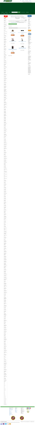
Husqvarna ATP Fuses (5, 28)
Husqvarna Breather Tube (5, 62)
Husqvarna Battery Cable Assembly (5, 39)
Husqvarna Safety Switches (5, 292)
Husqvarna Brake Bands (5, 60)
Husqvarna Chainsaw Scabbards (5, 118)
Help (9, 410)
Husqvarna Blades (5, 53)
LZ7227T (5, 397)
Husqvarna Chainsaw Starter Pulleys (5, 122)
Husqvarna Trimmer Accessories (5, 348)
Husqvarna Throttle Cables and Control (5, 339)
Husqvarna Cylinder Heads (5, 144)
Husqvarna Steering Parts (5, 331)
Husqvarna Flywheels (5, 166)
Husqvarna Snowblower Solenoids (5, 301)
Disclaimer (16, 411)
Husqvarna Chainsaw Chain (5, 100)
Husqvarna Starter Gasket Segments (5, 325)
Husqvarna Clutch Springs (5, 128)
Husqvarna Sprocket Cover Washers (5, 321)
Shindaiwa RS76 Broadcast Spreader (12, 41)
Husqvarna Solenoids (5, 307)
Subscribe (4, 13)
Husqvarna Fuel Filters (5, 169)
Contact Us (30, 0)
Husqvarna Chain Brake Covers (5, 80)
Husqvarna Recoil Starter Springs (5, 288)
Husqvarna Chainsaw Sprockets (5, 120)
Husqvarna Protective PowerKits (5, 271)
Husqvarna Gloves (5, 185)
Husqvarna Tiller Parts (5, 337)
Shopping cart (30, 1)
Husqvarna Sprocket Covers (5, 323)
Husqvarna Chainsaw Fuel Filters (5, 105)
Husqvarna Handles (5, 194)
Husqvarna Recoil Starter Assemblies (5, 283)
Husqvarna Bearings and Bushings (5, 49)
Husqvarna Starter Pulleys (5, 329)
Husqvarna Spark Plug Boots (5, 312)
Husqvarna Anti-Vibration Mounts (5, 26)
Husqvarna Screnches (5, 294)
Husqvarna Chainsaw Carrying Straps (5, 97)
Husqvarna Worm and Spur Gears (5, 376)
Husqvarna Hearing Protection (5, 200)
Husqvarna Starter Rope (5, 327)
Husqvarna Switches (5, 332)
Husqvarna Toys (5, 358)
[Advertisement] (17, 7)
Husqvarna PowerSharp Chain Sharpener (5, 267)
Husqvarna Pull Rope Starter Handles (5, 279)
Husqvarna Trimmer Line (5, 354)
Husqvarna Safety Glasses (5, 290)
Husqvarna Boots (5, 59)
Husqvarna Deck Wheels (5, 146)
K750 (4, 391)
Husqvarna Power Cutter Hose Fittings (5, 259)
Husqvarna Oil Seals (5, 235)
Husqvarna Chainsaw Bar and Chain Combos (5, 87)
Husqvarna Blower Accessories (5, 57)
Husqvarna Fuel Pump (5, 175)
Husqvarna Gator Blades (5, 184)
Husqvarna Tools (5, 356)
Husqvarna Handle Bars (5, 191)
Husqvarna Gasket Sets (5, 180)
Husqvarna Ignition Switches (5, 212)
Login (20, 0)
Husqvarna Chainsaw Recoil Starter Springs (5, 115)
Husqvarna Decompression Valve (5, 148)
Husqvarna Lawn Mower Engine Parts (5, 216)
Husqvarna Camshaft (5, 70)
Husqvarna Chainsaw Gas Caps (5, 107)
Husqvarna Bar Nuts (5, 33)
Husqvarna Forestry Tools (5, 167)
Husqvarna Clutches (5, 132)
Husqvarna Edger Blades (5, 152)
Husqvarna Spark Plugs (5, 309)
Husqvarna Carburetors (5, 76)
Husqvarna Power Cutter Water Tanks (5, 261)
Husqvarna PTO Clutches (5, 275)
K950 (4, 392)
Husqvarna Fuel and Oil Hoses (5, 171)
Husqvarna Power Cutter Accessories (5, 241)
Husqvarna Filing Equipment (5, 164)
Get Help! (30, 30)
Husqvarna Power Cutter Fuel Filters (5, 257)
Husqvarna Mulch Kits (5, 226)
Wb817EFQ (5, 403)
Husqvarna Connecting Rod (5, 137)
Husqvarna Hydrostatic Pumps (5, 208)
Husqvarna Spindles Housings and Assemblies (5, 314)
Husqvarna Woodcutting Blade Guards (5, 374)
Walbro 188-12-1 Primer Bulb (12, 32)
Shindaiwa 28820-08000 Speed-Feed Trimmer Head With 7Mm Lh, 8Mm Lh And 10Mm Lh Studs (12, 50)
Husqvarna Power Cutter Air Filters (5, 246)
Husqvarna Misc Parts (5, 221)
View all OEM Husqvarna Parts (5, 381)
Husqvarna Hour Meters (5, 205)
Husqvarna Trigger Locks (5, 346)
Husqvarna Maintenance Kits (5, 219)
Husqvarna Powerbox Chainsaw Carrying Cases (5, 264)
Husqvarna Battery (5, 37)
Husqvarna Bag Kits (5, 32)
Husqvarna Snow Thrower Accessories (5, 306)
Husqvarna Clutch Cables (5, 130)
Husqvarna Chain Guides (5, 82)
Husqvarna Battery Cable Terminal (5, 42)
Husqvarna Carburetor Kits (5, 74)
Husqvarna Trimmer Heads (5, 350)
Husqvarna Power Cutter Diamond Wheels (5, 254)
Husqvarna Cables (5, 68)
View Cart (7, 13)
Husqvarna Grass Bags (5, 187)
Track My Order (26, 0)
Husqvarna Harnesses (5, 198)
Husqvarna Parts (12, 15)
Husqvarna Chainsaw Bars (5, 93)
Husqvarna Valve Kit (5, 367)
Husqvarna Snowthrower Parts (5, 303)
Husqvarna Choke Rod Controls (5, 125)
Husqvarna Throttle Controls (5, 341)
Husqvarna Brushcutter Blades (5, 65)
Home (9, 15)
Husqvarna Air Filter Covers (5, 24)
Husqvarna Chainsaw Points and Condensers (5, 112)
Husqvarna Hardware (5, 196)
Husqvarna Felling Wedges (5, 161)
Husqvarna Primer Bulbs (5, 269)
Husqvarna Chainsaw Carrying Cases (5, 95)
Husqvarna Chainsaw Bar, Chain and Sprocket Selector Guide (5, 90)
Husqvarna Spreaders (5, 316)
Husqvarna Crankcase (5, 139)
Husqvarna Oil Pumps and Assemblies (5, 233)
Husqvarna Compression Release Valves (5, 134)
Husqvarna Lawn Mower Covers (5, 214)
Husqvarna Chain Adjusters (5, 78)
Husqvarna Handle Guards (5, 193)
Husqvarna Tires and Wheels (5, 335)
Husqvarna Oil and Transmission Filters (5, 229)
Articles (10, 411)
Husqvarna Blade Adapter (5, 54)
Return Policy (10, 413)
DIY (1, 13)
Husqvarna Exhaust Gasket (5, 158)
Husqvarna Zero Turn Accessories (5, 379)
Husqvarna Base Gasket (5, 35)
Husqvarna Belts (5, 51)
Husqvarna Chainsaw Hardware (5, 109)
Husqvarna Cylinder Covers (5, 142)
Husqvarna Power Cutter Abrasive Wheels (5, 244)
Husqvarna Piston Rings (5, 237)
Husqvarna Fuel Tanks (5, 176)
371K (4, 386)
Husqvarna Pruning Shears (5, 273)
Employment (16, 410)
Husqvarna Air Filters (5, 22)
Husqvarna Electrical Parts (5, 156)
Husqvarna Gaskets (5, 182)
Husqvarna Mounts (5, 222)
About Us (16, 408)
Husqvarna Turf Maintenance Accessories (5, 364)
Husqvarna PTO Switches (5, 277)
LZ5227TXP (5, 398)
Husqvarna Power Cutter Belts (5, 249)
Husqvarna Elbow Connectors (5, 154)
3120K (4, 385)
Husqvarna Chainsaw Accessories (5, 84)
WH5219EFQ (5, 404)
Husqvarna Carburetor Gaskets (5, 72)
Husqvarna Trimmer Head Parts (5, 352)
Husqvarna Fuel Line (5, 173)
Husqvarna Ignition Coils (5, 209)
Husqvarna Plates (5, 239)
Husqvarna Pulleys (5, 281)
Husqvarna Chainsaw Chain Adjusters (5, 102)
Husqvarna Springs (5, 318)
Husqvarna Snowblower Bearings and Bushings (5, 298)
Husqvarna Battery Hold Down (5, 47)
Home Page (10, 408)
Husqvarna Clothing (5, 127)
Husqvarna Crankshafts (5, 140)
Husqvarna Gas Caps (5, 178)
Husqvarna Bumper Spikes (5, 66)
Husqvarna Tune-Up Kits (5, 361)
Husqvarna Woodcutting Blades (5, 371)
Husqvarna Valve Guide (5, 365)
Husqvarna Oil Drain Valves (5, 231)
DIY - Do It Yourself (11, 414)
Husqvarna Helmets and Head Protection (5, 203)
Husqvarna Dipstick (5, 150)
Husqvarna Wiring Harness (5, 369)
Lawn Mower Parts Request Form (14, 22)
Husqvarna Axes (5, 30)
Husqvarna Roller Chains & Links (5, 286)
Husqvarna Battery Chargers (5, 44)
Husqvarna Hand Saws (5, 189)
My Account (23, 0)
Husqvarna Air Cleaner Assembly (5, 20)
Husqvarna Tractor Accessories (5, 344)
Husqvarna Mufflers (5, 224)
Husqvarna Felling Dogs (5, 160)
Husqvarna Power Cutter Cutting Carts (5, 251)
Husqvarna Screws (5, 295)
